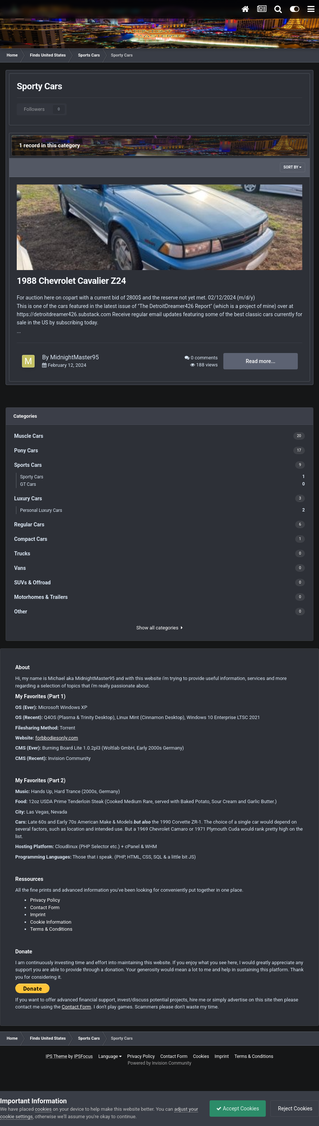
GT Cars (162, 484)
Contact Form (45, 907)
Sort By (293, 167)
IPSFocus (83, 1056)
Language (110, 1056)
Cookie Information (50, 922)
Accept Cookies (234, 1108)
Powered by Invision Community (159, 1063)
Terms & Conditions (51, 929)
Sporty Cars (162, 477)
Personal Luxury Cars (162, 510)
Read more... (260, 361)
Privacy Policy (45, 900)
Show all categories (159, 628)
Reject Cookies (293, 1108)
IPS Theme (56, 1056)
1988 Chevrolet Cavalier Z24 (71, 281)
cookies (43, 1109)
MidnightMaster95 (74, 357)
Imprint (37, 914)
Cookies (201, 1056)
